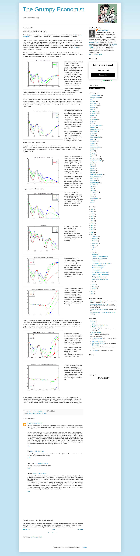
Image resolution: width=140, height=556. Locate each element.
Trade (91, 194)
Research (94, 323)
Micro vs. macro (94, 157)
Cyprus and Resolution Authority (100, 274)
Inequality (92, 143)
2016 (92, 227)
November (95, 238)
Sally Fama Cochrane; (97, 341)
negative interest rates (96, 161)
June (93, 250)
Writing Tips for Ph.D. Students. (98, 309)
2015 (92, 230)
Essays (92, 121)
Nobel (91, 165)
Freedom (92, 133)
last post (76, 47)
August (94, 245)
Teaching (92, 190)
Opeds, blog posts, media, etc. (100, 325)
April (93, 282)
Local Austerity (95, 261)
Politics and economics (96, 174)
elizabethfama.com (97, 338)
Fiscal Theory (93, 131)
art (91, 99)
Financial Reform (94, 129)
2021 (92, 216)
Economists (93, 113)
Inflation (33, 413)
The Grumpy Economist (53, 9)
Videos (92, 200)
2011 (92, 294)
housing (92, 139)
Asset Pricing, (95, 329)
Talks (45, 413)
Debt (91, 109)
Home (53, 529)
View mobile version (53, 533)
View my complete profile (95, 54)
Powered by (103, 81)
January (94, 289)
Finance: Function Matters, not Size (101, 272)
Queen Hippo (95, 345)
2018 (92, 223)
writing (92, 202)
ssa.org (92, 334)
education (92, 115)
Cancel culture (94, 103)
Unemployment (94, 198)
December (95, 236)
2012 (92, 291)
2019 (92, 221)
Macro (92, 155)
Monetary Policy (39, 413)
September (95, 243)
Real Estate (93, 178)
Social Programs (94, 182)
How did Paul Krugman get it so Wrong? (100, 304)
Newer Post (26, 529)
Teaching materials (97, 327)
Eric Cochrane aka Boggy (98, 343)
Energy (92, 117)
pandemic (92, 170)
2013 (92, 234)
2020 (92, 218)
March (94, 284)
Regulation (93, 180)
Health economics (95, 137)
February (94, 286)
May (93, 252)
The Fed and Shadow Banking (100, 256)
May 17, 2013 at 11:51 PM (35, 423)
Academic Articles (95, 95)
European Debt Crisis (96, 125)
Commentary (93, 105)
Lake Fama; (95, 350)
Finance (29, 413)
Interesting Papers (95, 147)
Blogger (85, 547)
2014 (92, 232)
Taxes (91, 188)
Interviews (93, 149)
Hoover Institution (93, 42)
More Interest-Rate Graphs (99, 265)
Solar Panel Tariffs (96, 270)
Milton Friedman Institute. (97, 301)
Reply (29, 446)
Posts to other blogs (95, 176)
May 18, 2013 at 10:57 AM (37, 451)
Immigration (93, 141)
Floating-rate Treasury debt (99, 277)
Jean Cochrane (96, 347)
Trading (92, 196)
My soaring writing (96, 332)
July (93, 247)
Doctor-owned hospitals (98, 268)
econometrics (93, 111)
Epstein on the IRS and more (99, 258)
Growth (92, 135)
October (94, 241)
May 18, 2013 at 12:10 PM (41, 463)
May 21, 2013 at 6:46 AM (39, 473)
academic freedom (95, 97)
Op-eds (92, 168)
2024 (92, 209)
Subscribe (103, 75)
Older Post (80, 529)
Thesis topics (93, 192)
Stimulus (92, 184)
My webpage (93, 321)
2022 (92, 214)
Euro (91, 123)
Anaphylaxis (95, 254)
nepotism (92, 163)
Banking (92, 101)
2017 (92, 225)
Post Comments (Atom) (36, 537)
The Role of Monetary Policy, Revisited (102, 263)
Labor (91, 151)
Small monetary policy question (100, 279)
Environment (93, 119)
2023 (92, 211)
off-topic (92, 166)
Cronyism (92, 107)
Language (93, 153)
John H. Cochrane (103, 30)
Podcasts (92, 172)
